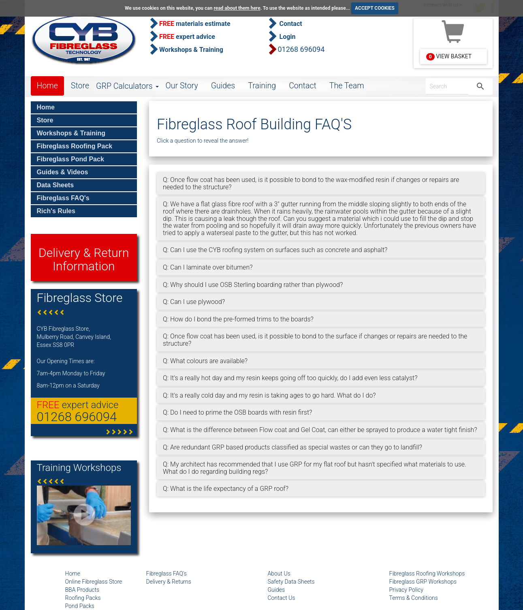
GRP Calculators (127, 86)
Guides (223, 85)
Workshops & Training (71, 133)
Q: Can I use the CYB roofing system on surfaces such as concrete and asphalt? (275, 250)
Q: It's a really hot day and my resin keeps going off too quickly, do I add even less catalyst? (290, 378)
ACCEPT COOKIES (375, 8)
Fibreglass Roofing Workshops (427, 573)
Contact (302, 85)
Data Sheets (55, 185)
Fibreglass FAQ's (63, 198)
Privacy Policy (406, 589)
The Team (346, 85)
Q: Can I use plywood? (194, 302)
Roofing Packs (83, 598)
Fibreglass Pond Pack (70, 159)
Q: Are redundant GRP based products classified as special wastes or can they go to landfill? (292, 447)
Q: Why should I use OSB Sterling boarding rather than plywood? (253, 285)
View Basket (449, 56)
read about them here (236, 8)
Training (262, 85)
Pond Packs (79, 606)
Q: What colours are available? (205, 361)
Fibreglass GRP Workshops (423, 581)
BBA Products (82, 589)
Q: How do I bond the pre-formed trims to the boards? (238, 319)
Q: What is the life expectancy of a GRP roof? (225, 488)
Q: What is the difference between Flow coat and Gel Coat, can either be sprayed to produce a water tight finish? (320, 430)
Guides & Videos (62, 172)
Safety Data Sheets (291, 581)
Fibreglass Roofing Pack (75, 146)
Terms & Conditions (413, 598)
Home (47, 85)
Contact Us (281, 598)
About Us (279, 573)
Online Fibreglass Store (93, 581)
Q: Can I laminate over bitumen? (207, 267)
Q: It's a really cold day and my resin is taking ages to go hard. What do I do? (269, 395)
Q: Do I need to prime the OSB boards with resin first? (237, 412)
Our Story (182, 85)
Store (80, 85)
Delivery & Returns (168, 581)
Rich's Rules (56, 211)
